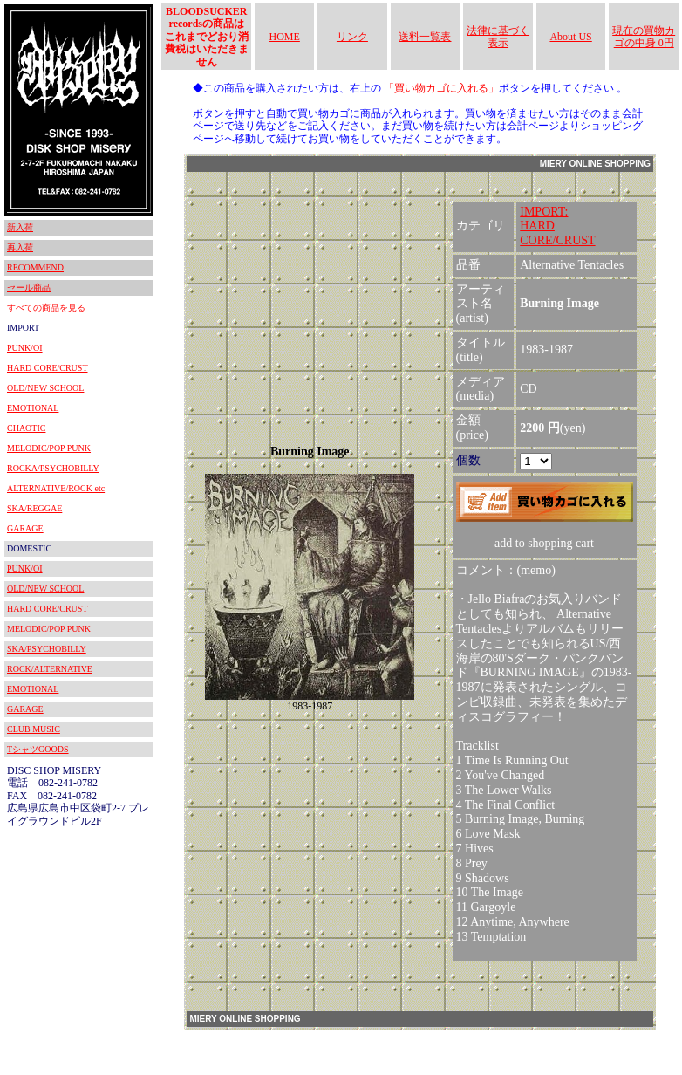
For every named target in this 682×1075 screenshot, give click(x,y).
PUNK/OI (25, 348)
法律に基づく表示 (498, 36)
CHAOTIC (26, 428)
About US (570, 37)
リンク (352, 37)
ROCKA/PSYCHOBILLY (53, 468)
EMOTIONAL (32, 408)
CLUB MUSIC (33, 729)
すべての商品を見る (46, 307)
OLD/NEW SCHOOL (45, 388)
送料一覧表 (425, 37)
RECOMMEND (35, 267)
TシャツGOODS (38, 749)
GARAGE (25, 528)
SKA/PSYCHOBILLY (46, 649)
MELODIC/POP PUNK (49, 448)
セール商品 (29, 287)
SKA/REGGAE (34, 508)
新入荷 (20, 227)
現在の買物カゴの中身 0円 (643, 36)
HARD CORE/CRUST (47, 368)
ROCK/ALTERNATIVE (49, 669)
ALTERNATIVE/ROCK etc (56, 488)
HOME (284, 37)
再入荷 (20, 247)
